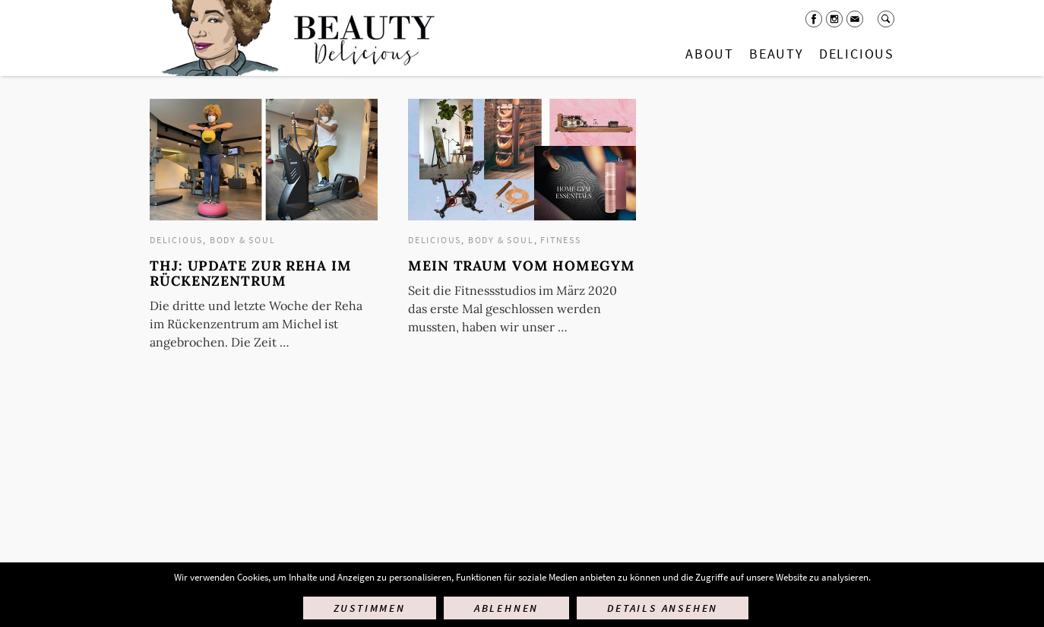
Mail (854, 19)
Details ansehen (662, 608)
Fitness (560, 239)
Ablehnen (506, 608)
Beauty (776, 53)
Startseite (295, 38)
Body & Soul (243, 239)
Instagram (834, 19)
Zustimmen (370, 608)
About (709, 53)
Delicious (856, 53)
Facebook (813, 19)
